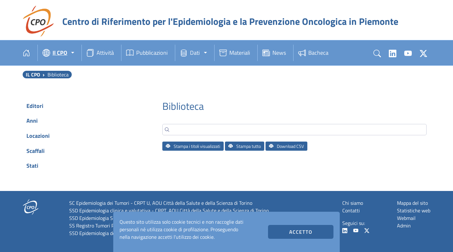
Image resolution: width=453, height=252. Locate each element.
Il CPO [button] (54, 53)
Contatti (351, 210)
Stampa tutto (244, 146)
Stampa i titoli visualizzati (193, 146)
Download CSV (286, 146)
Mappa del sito (412, 203)
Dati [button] (190, 53)
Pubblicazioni (147, 53)
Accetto (300, 231)
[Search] (294, 129)
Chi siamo (352, 203)
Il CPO (33, 74)
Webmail (406, 218)
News (274, 53)
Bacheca (313, 53)
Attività (100, 53)
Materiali (234, 53)
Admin (404, 225)
